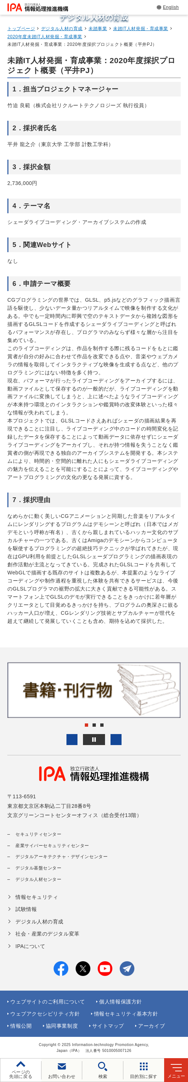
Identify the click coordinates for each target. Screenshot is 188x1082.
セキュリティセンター (38, 834)
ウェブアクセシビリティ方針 (45, 1014)
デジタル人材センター (38, 879)
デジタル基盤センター (38, 868)
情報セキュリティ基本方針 (126, 1014)
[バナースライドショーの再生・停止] (94, 739)
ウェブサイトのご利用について (47, 1002)
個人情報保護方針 (120, 1002)
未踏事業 (97, 28)
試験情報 (26, 909)
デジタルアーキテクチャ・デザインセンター (61, 856)
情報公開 (21, 1026)
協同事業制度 (62, 1026)
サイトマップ (108, 1026)
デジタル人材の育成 (62, 28)
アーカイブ (151, 1026)
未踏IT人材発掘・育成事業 (140, 28)
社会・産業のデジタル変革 (47, 934)
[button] (71, 739)
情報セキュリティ (36, 897)
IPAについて (30, 946)
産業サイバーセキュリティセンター (52, 845)
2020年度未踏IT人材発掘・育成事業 (44, 36)
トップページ (21, 28)
